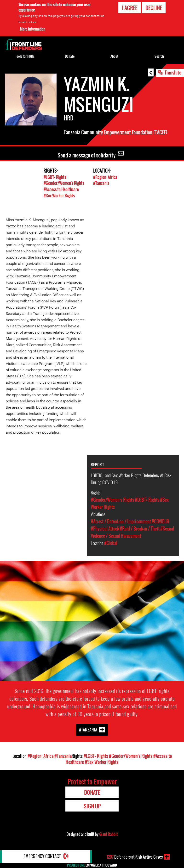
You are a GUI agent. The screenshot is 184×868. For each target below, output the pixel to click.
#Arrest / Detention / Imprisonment (121, 521)
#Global (110, 542)
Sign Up (92, 805)
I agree (129, 8)
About (114, 56)
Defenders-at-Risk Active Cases (134, 857)
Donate (70, 56)
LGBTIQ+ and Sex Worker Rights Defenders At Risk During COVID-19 (131, 478)
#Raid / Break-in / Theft (140, 528)
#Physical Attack (105, 528)
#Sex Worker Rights (59, 195)
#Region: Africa (105, 177)
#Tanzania (101, 183)
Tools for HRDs (24, 56)
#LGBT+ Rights (55, 177)
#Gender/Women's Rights (64, 183)
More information (32, 29)
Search (159, 56)
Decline (153, 8)
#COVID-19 (160, 521)
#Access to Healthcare (61, 189)
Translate (173, 72)
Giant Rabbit (108, 834)
